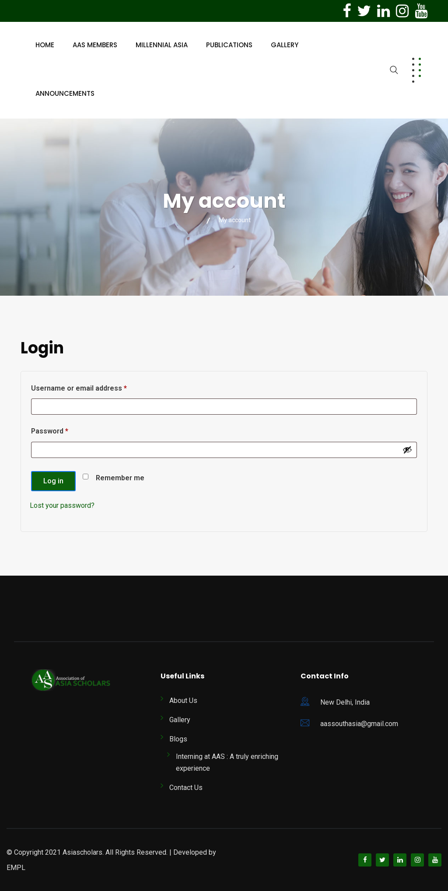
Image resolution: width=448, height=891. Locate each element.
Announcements (64, 93)
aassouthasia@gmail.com (359, 724)
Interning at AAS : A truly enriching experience (227, 762)
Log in (53, 481)
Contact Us (186, 787)
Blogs (178, 739)
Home (44, 44)
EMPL (16, 867)
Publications (229, 44)
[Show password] (407, 449)
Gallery (284, 44)
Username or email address (93, 386)
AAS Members (95, 44)
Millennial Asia (162, 44)
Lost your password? (62, 505)
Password (64, 429)
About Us (183, 700)
